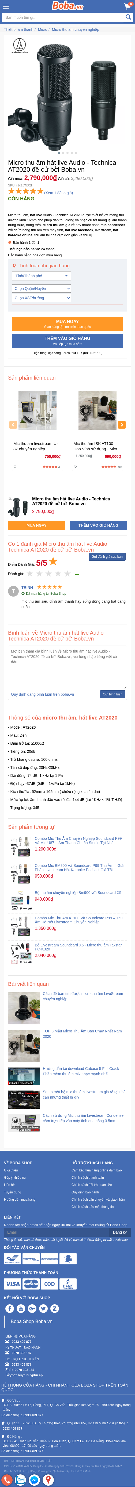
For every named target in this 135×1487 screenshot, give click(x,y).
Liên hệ (9, 1185)
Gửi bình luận (112, 694)
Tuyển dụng (12, 1192)
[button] (67, 324)
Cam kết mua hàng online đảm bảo (97, 1170)
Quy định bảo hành (85, 1192)
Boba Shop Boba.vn (31, 1321)
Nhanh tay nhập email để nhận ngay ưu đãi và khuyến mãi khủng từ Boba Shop (65, 1225)
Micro (42, 29)
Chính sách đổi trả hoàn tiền (92, 1185)
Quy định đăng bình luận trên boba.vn (42, 694)
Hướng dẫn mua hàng (19, 1199)
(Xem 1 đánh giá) (58, 193)
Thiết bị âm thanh (18, 29)
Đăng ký (120, 1232)
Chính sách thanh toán (88, 1177)
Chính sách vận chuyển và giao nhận (98, 1199)
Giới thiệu (11, 1170)
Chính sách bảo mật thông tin (93, 1207)
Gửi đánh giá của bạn (107, 557)
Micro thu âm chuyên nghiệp (75, 29)
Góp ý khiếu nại (15, 1177)
